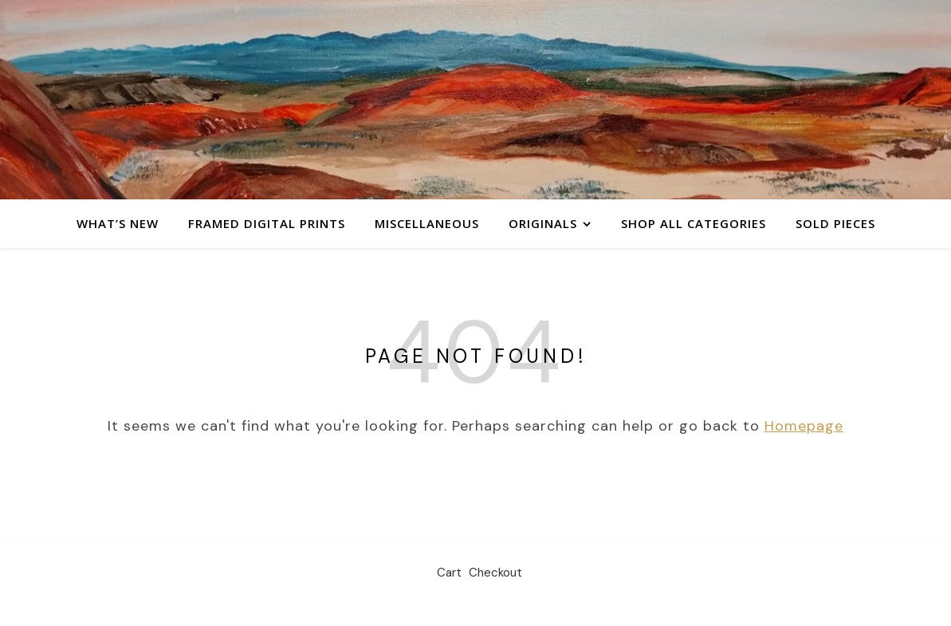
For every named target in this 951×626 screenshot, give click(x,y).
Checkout (495, 573)
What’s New (118, 223)
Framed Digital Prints (266, 223)
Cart (449, 573)
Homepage (803, 425)
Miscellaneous (427, 223)
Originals (543, 223)
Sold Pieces (835, 223)
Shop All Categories (693, 223)
